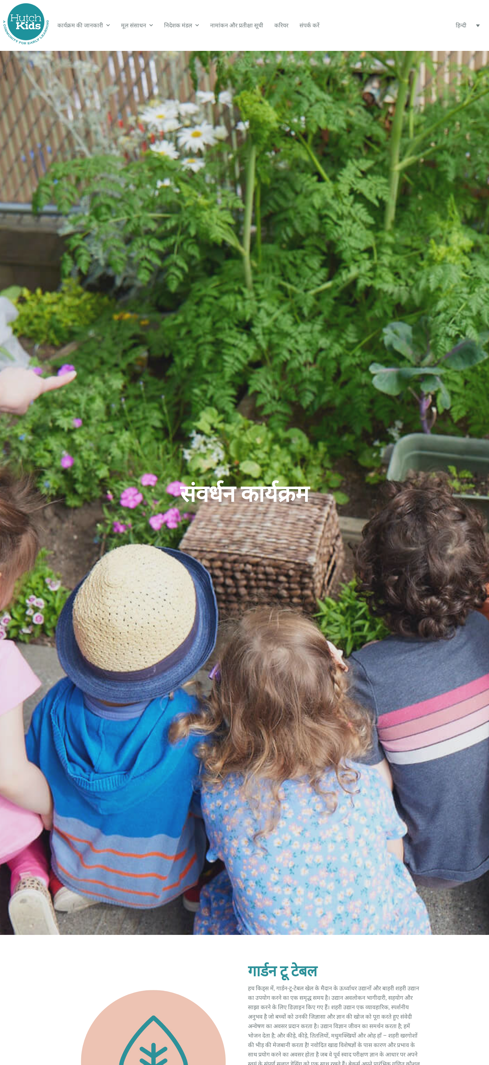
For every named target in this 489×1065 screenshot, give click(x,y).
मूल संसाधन (137, 25)
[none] (467, 25)
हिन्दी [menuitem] (461, 25)
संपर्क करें (309, 25)
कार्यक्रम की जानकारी (83, 25)
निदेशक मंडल (181, 25)
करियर (281, 25)
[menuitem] (467, 25)
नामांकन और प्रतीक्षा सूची (236, 25)
